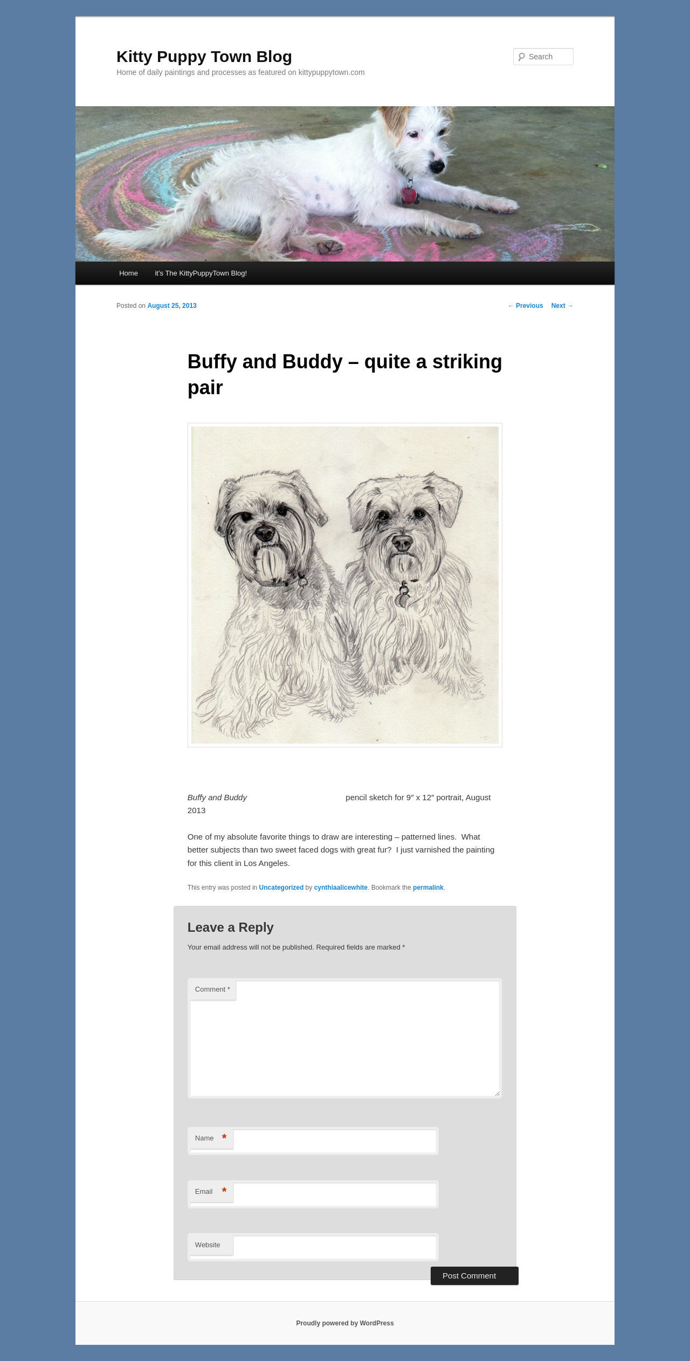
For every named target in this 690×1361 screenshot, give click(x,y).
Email (211, 1192)
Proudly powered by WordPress (345, 1323)
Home (128, 273)
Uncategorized (281, 887)
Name (211, 1138)
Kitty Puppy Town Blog (204, 56)
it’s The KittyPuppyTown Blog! (201, 273)
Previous (525, 306)
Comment (212, 989)
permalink (428, 887)
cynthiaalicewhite (341, 887)
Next (562, 306)
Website (207, 1245)
